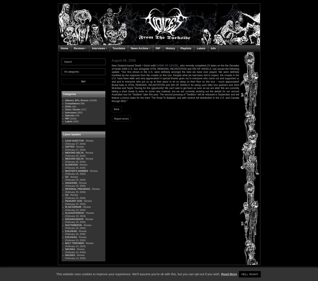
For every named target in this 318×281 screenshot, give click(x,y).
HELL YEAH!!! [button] (249, 274)
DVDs (68, 106)
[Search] (83, 62)
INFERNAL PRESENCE (77, 189)
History (170, 48)
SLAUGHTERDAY (74, 213)
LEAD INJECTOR (74, 140)
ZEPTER (69, 146)
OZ (67, 177)
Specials (70, 115)
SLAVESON (71, 164)
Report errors (121, 118)
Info (213, 48)
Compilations (72, 103)
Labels (201, 48)
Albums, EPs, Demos (76, 100)
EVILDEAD (71, 231)
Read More (229, 274)
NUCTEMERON (73, 225)
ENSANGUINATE (74, 219)
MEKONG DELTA (74, 152)
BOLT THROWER (74, 243)
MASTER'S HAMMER (76, 171)
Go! (83, 81)
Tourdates (118, 48)
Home (64, 48)
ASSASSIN (71, 183)
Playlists (185, 48)
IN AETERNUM (73, 207)
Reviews (79, 48)
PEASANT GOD (73, 201)
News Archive (139, 48)
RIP (158, 48)
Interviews (98, 48)
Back (116, 109)
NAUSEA (70, 249)
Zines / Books (72, 109)
